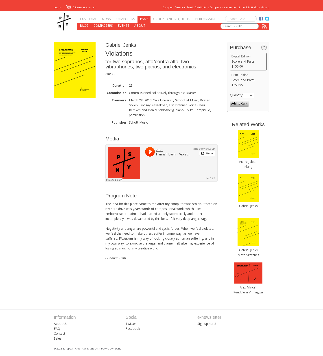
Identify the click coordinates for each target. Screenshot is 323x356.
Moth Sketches (248, 255)
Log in (57, 7)
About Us (60, 323)
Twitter (131, 323)
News (106, 19)
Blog (84, 25)
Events (123, 25)
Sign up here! (206, 323)
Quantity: (236, 95)
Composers (125, 19)
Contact (59, 333)
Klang (248, 166)
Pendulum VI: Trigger (248, 292)
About (139, 25)
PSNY (144, 19)
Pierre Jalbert (248, 161)
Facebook (133, 328)
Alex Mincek (248, 287)
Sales (57, 338)
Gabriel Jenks (120, 45)
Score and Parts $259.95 (248, 80)
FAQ (57, 328)
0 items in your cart (81, 7)
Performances (207, 19)
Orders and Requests (171, 19)
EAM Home (88, 19)
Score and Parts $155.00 (248, 61)
